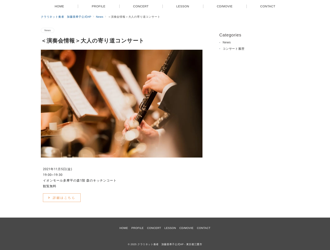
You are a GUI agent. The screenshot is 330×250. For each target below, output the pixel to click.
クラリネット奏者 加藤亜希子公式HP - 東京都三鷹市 (169, 244)
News (47, 30)
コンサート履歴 (234, 48)
